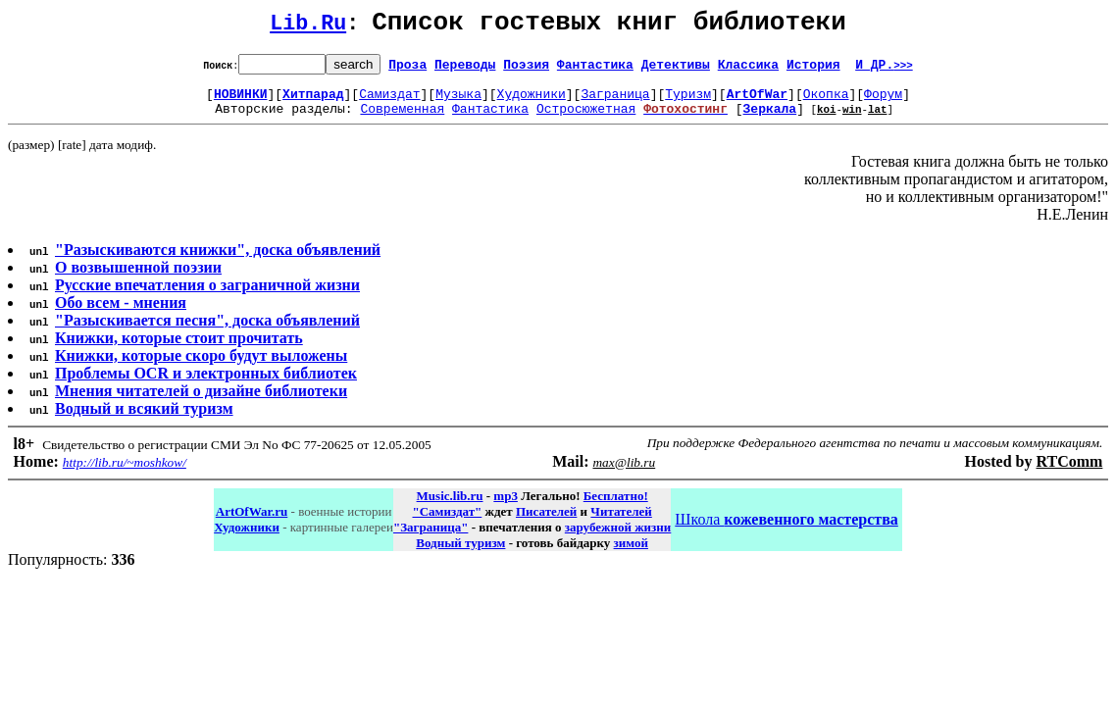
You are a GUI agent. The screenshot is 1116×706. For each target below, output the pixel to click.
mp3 (505, 507)
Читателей (620, 523)
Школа (786, 531)
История (813, 69)
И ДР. (884, 69)
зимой (631, 554)
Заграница (615, 102)
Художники (531, 102)
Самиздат (389, 102)
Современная (402, 119)
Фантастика (595, 69)
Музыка (458, 102)
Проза (407, 69)
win (852, 120)
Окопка (826, 102)
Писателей (546, 523)
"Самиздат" (447, 523)
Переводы (464, 69)
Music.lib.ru (450, 507)
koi (827, 120)
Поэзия (526, 69)
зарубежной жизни (618, 538)
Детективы (675, 69)
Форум (883, 102)
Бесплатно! (615, 507)
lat (878, 120)
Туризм (688, 102)
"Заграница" (430, 538)
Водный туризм (460, 554)
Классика (748, 69)
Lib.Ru (308, 27)
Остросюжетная (585, 119)
